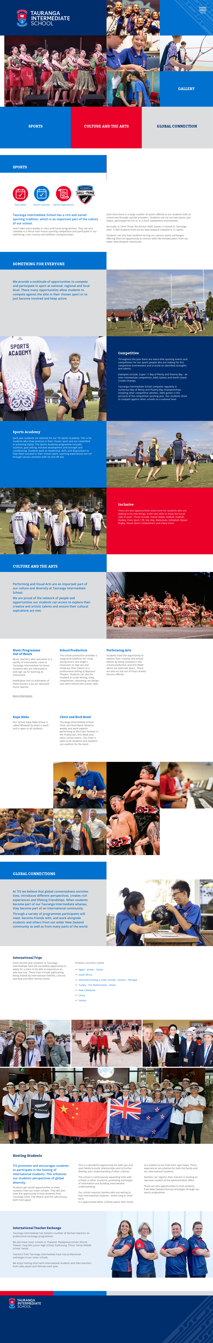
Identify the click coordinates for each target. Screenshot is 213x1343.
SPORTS (35, 126)
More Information (22, 696)
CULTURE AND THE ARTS (106, 126)
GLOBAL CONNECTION (177, 126)
